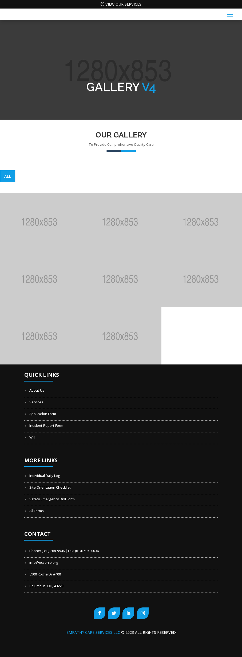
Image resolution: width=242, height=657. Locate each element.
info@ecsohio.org (43, 562)
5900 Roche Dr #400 (45, 574)
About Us (36, 390)
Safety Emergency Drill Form (52, 499)
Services (36, 402)
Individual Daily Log (44, 475)
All (7, 176)
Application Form (42, 413)
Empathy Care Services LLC (93, 632)
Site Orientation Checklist (50, 487)
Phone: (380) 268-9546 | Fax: (52, 550)
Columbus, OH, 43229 (46, 585)
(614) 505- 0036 (87, 550)
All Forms (36, 510)
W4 (31, 437)
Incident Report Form (46, 425)
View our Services (123, 4)
